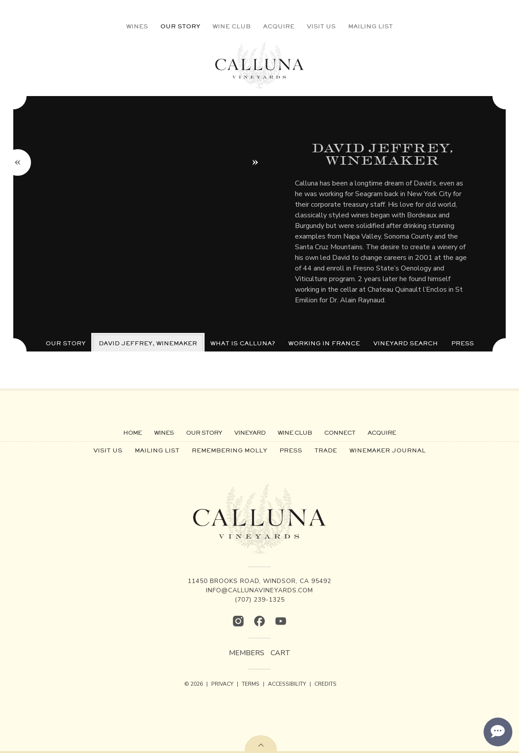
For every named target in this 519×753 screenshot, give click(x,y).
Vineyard (249, 432)
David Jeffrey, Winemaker (148, 343)
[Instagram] (238, 621)
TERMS (251, 683)
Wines (137, 26)
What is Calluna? (242, 343)
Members (246, 653)
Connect (339, 432)
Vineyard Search (405, 343)
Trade (325, 450)
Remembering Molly (229, 450)
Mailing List (370, 26)
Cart (280, 653)
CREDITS (325, 683)
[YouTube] (280, 621)
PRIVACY (222, 683)
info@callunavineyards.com (259, 590)
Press (462, 343)
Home (132, 432)
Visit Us (321, 26)
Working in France (324, 343)
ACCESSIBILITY (287, 683)
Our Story (180, 26)
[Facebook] (259, 621)
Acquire (278, 26)
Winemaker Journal (387, 450)
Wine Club (232, 26)
